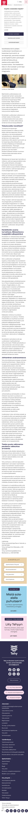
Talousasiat (5, 793)
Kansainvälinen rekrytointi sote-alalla (12, 754)
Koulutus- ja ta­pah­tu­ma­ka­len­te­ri (11, 771)
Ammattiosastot (6, 788)
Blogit (3, 766)
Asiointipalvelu (10, 579)
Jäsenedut (5, 704)
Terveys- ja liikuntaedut (8, 725)
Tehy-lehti (4, 733)
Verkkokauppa (6, 735)
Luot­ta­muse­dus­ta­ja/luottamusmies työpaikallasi (12, 707)
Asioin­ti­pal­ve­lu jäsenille (8, 780)
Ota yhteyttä (6, 778)
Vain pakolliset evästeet (14, 38)
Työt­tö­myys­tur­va (7, 715)
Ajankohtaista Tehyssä (12, 564)
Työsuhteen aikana (7, 747)
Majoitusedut (5, 720)
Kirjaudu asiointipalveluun (15, 692)
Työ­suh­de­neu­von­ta (7, 710)
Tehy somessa (14, 680)
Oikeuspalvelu (6, 713)
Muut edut (5, 728)
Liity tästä (13, 636)
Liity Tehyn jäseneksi (15, 687)
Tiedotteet (5, 764)
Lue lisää (13, 611)
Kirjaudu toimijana (15, 697)
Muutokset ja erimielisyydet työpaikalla (13, 752)
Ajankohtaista (18, 5)
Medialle (4, 790)
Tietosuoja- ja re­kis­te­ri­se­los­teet (10, 805)
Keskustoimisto (6, 783)
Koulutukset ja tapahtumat (9, 730)
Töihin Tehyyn (6, 798)
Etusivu (10, 5)
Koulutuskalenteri (11, 569)
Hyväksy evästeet (14, 34)
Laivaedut (4, 723)
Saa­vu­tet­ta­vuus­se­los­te (8, 807)
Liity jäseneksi (10, 574)
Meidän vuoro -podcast (8, 773)
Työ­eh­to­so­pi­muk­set (7, 742)
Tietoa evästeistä (6, 803)
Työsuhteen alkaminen (8, 744)
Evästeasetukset (14, 43)
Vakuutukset (5, 718)
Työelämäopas (6, 739)
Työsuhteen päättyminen (9, 749)
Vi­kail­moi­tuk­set (6, 795)
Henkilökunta (6, 785)
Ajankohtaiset (6, 761)
